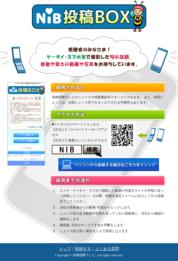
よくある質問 (107, 249)
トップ (65, 249)
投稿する (83, 249)
